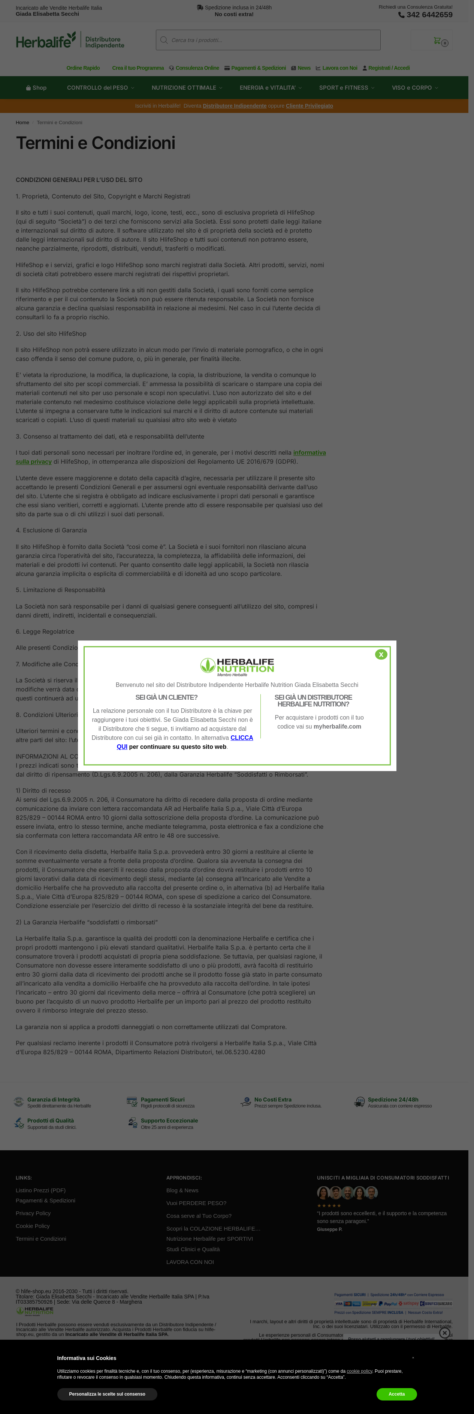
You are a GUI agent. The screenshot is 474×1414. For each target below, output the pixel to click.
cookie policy (359, 1371)
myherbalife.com (337, 726)
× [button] (413, 1357)
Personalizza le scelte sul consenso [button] (107, 1394)
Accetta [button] (397, 1394)
